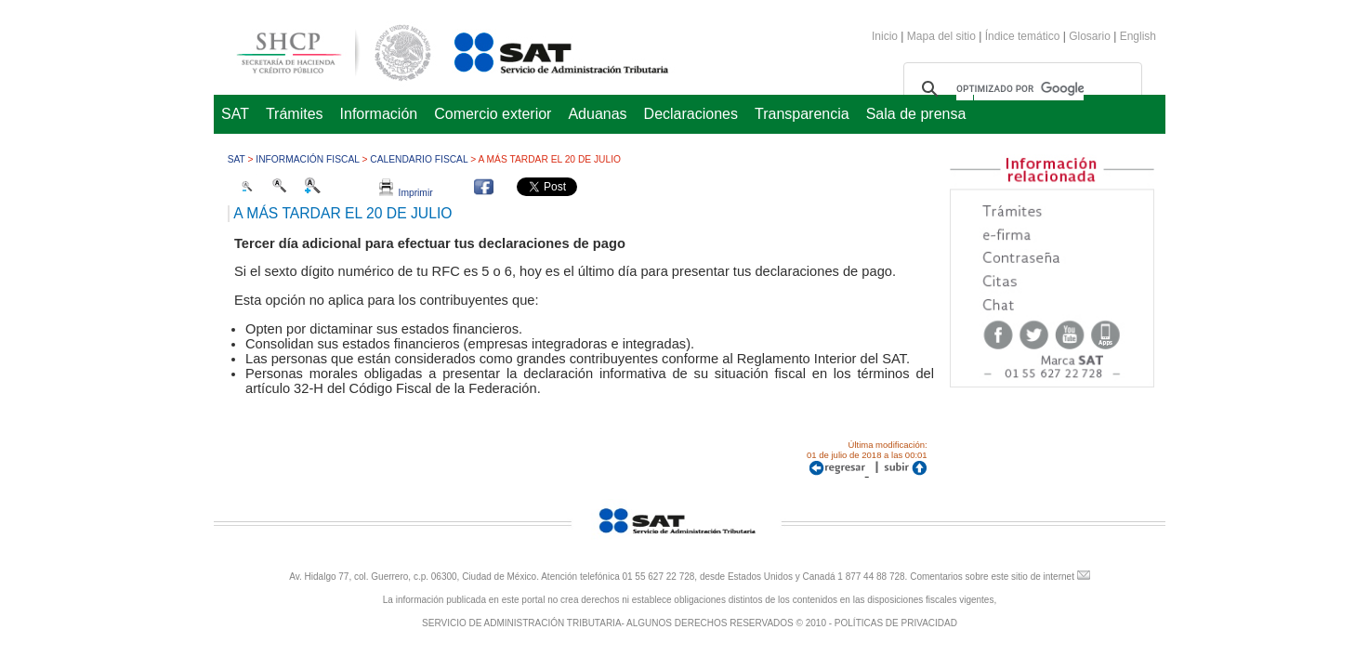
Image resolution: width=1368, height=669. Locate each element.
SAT (235, 114)
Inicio (885, 36)
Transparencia (802, 114)
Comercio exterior (492, 114)
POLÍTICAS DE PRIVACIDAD (896, 623)
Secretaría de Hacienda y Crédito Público (320, 50)
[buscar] (1020, 89)
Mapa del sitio (943, 36)
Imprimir (406, 193)
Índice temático (1022, 36)
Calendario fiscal (418, 159)
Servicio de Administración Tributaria (541, 50)
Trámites (294, 114)
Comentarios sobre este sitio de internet (992, 576)
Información (379, 114)
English (1138, 36)
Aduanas (597, 114)
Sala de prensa (916, 114)
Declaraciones (691, 114)
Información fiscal (307, 159)
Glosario (1090, 36)
